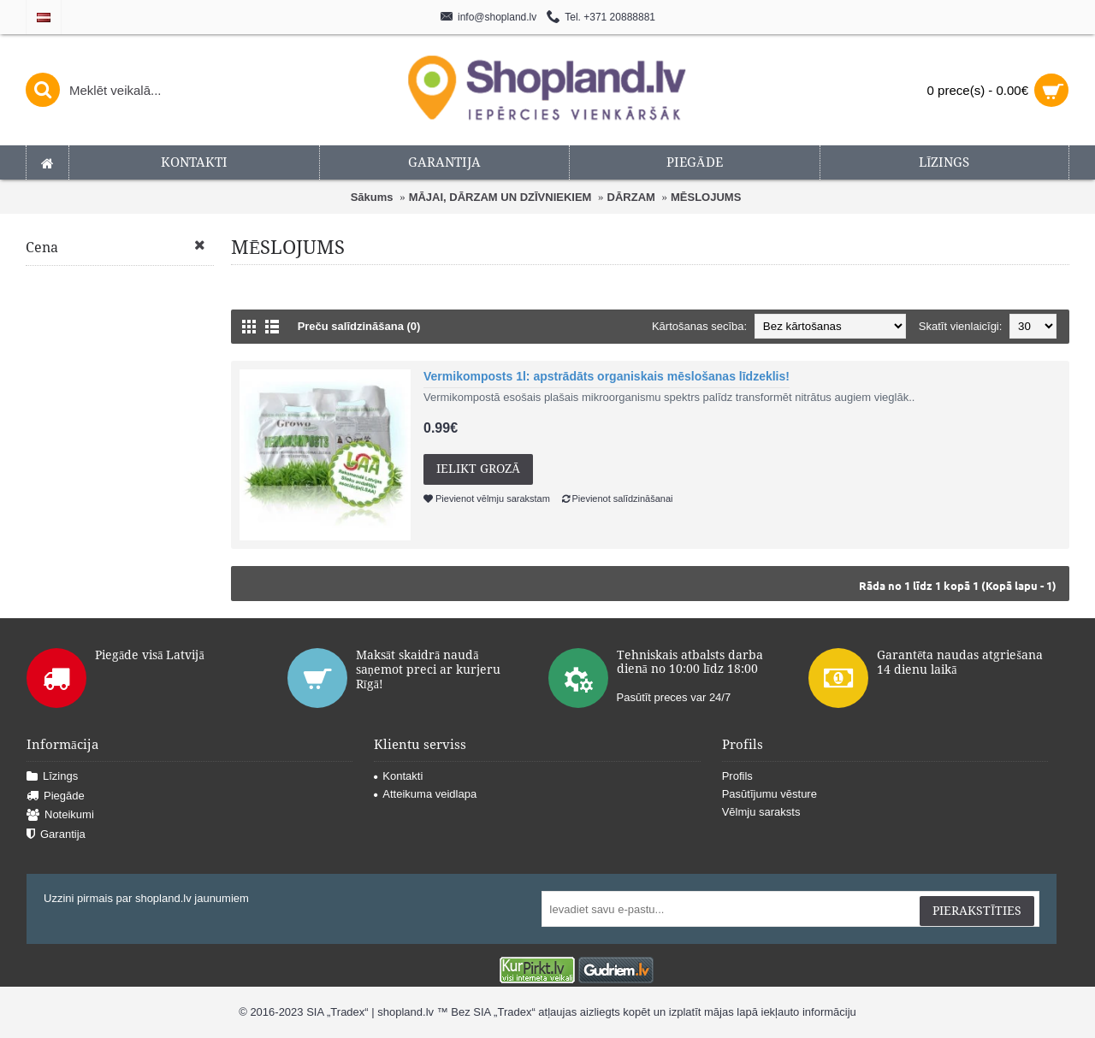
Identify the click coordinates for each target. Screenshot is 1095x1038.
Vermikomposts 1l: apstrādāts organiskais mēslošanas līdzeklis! (606, 376)
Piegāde (56, 796)
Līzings (52, 777)
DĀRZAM (631, 197)
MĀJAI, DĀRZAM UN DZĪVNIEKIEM (500, 197)
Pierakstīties (976, 910)
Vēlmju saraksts (761, 811)
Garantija (56, 835)
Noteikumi (60, 815)
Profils (737, 776)
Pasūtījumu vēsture (769, 793)
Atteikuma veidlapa (425, 793)
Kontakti (398, 776)
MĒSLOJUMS (706, 197)
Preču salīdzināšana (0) (359, 326)
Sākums (372, 197)
